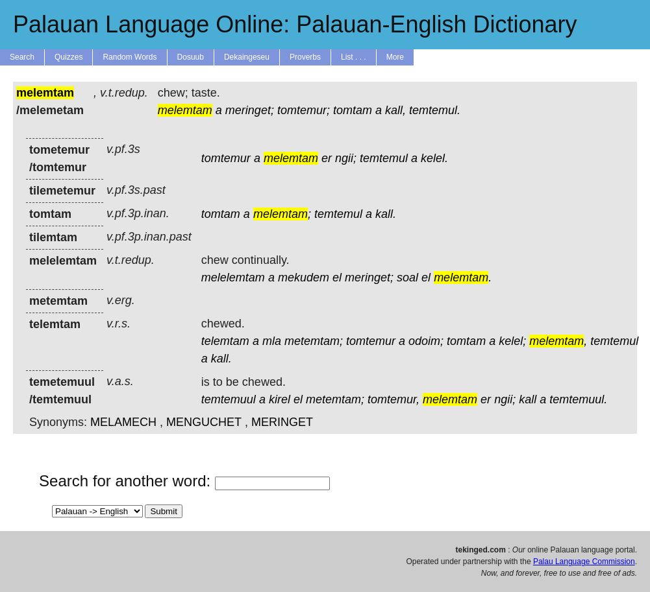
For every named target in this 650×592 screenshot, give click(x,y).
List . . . (353, 57)
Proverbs (305, 57)
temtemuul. (578, 399)
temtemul (384, 158)
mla (271, 341)
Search (22, 57)
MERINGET (282, 422)
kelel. (434, 158)
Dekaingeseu (246, 57)
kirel (279, 399)
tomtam (352, 110)
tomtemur (226, 158)
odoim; (426, 341)
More (395, 57)
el (337, 277)
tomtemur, (393, 399)
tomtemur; (303, 110)
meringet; (249, 110)
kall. (385, 213)
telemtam (225, 341)
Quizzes (68, 57)
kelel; (512, 341)
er (326, 158)
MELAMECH (123, 422)
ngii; (345, 158)
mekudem (303, 277)
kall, (395, 110)
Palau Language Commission (584, 561)
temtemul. (434, 110)
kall (527, 399)
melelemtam (233, 277)
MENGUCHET (204, 422)
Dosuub (190, 57)
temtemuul (228, 399)
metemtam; (313, 341)
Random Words (129, 57)
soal (407, 277)
